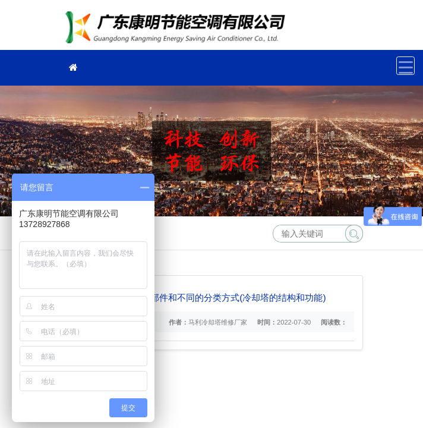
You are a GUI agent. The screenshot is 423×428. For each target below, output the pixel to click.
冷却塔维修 (179, 29)
